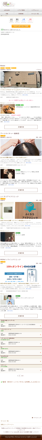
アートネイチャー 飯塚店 (9, 133)
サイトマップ (12, 428)
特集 (7, 13)
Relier (2, 66)
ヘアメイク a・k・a (6, 329)
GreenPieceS (4, 356)
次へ (22, 375)
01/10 (23, 20)
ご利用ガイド (7, 432)
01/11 (30, 20)
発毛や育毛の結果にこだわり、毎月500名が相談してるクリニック (19, 283)
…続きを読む (6, 121)
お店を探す (7, 10)
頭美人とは (5, 428)
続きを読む (25, 94)
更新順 (3, 34)
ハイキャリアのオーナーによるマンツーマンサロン (15, 89)
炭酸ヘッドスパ (34, 432)
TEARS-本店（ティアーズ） (8, 320)
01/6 (11, 20)
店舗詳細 (21, 127)
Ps (1, 347)
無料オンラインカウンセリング (25, 298)
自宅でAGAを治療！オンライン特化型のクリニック (15, 220)
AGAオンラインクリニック (10, 259)
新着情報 (21, 13)
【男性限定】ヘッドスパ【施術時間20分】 (28, 107)
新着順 (7, 34)
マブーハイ (3, 365)
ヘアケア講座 (21, 10)
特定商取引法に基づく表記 (28, 428)
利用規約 (18, 428)
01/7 (17, 20)
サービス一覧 (35, 13)
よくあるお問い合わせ (17, 432)
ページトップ (36, 417)
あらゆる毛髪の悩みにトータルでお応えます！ (14, 157)
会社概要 (26, 432)
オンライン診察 (20, 235)
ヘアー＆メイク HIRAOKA (7, 338)
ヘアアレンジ (35, 10)
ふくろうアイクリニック (9, 196)
